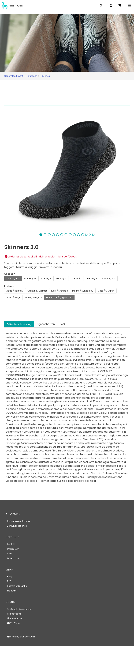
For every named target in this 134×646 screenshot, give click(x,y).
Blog (9, 576)
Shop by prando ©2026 (21, 636)
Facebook (14, 613)
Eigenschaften (46, 324)
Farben (9, 286)
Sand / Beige (13, 297)
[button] (129, 5)
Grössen (9, 274)
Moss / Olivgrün (106, 290)
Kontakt (11, 544)
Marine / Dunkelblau (82, 290)
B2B (9, 581)
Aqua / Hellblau (14, 290)
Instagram (14, 618)
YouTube (13, 623)
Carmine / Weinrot (37, 290)
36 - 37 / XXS (13, 278)
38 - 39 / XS (30, 278)
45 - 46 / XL (92, 278)
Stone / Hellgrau (33, 297)
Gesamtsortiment (13, 75)
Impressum (13, 548)
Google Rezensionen (19, 609)
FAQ (62, 324)
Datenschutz (14, 558)
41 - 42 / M (61, 278)
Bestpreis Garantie (17, 585)
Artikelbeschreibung (19, 324)
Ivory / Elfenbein (59, 290)
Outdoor (32, 75)
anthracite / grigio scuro (59, 297)
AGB (9, 553)
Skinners (46, 75)
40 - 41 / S (46, 278)
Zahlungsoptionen (17, 525)
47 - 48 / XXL (108, 278)
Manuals (12, 590)
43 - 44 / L (76, 278)
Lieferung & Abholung (18, 521)
